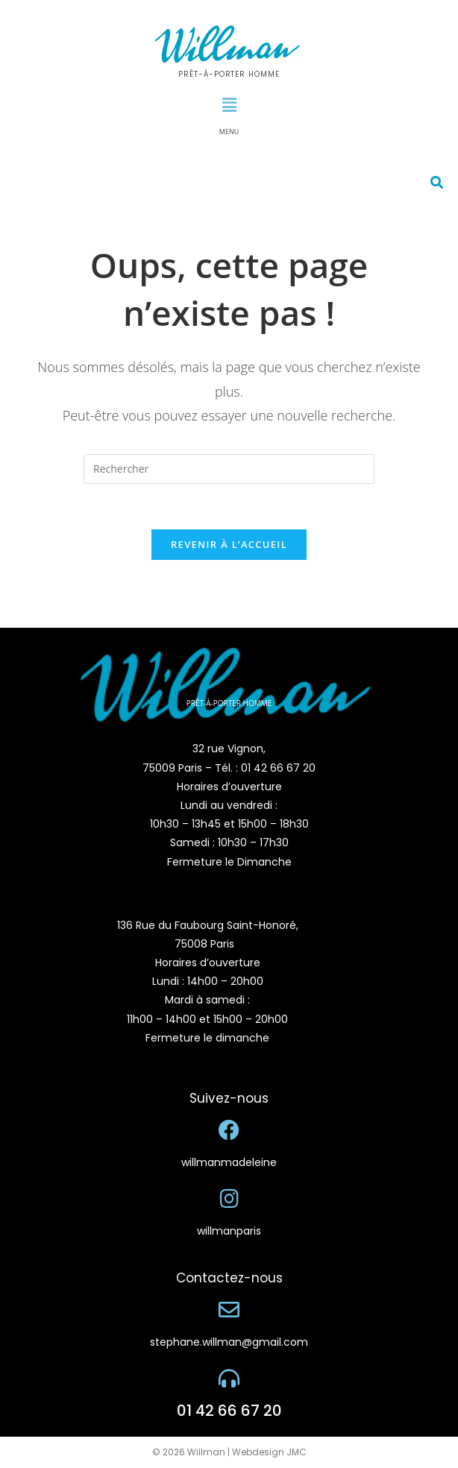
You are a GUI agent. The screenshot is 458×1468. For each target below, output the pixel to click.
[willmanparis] (229, 1198)
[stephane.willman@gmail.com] (229, 1310)
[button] (229, 104)
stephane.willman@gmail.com (229, 1342)
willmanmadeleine (229, 1162)
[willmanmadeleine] (229, 1130)
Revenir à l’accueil (229, 544)
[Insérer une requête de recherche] (229, 469)
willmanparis (229, 1230)
